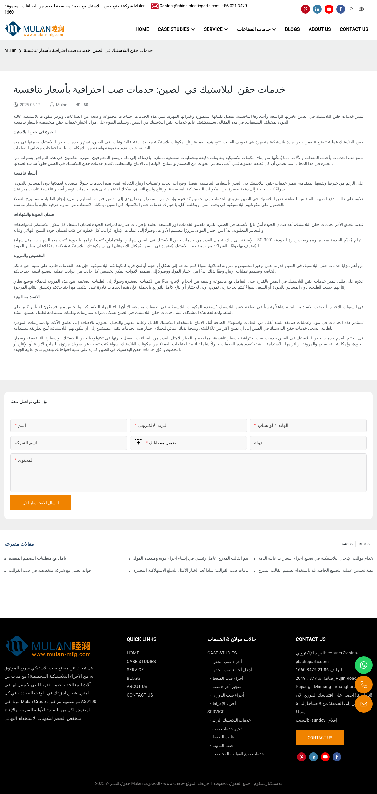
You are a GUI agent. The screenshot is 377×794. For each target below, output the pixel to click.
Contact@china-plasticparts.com (190, 6)
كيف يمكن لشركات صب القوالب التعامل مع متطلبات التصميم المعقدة (37, 558)
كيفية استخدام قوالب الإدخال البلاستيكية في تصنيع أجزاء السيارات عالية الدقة (315, 558)
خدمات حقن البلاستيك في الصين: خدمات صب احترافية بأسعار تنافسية (88, 50)
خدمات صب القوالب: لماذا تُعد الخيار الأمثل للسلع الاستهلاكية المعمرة (190, 570)
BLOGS (364, 544)
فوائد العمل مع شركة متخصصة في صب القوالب (50, 570)
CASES (347, 544)
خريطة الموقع (198, 783)
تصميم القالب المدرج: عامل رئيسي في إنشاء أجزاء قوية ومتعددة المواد (190, 558)
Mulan (10, 50)
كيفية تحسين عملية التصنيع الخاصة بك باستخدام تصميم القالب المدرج (315, 570)
